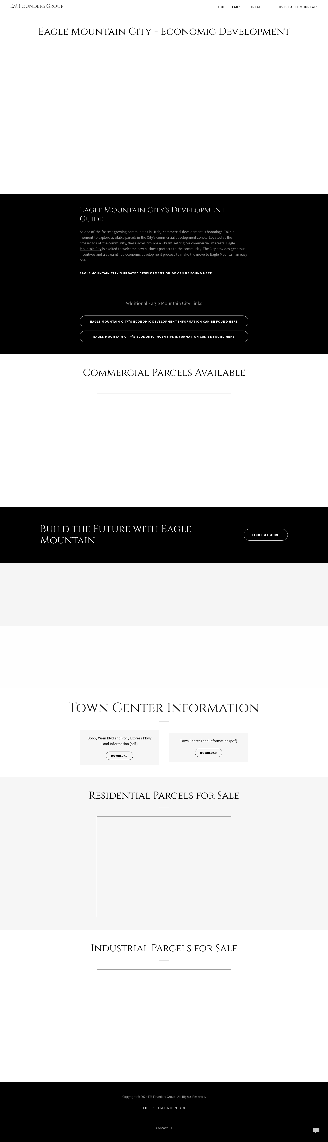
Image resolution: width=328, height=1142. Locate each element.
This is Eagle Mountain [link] (296, 7)
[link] (36, 6)
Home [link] (220, 7)
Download (119, 756)
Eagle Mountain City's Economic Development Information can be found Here (164, 321)
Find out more (265, 535)
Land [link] (236, 7)
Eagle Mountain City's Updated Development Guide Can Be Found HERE (146, 273)
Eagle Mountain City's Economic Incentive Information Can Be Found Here (164, 336)
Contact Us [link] (258, 7)
